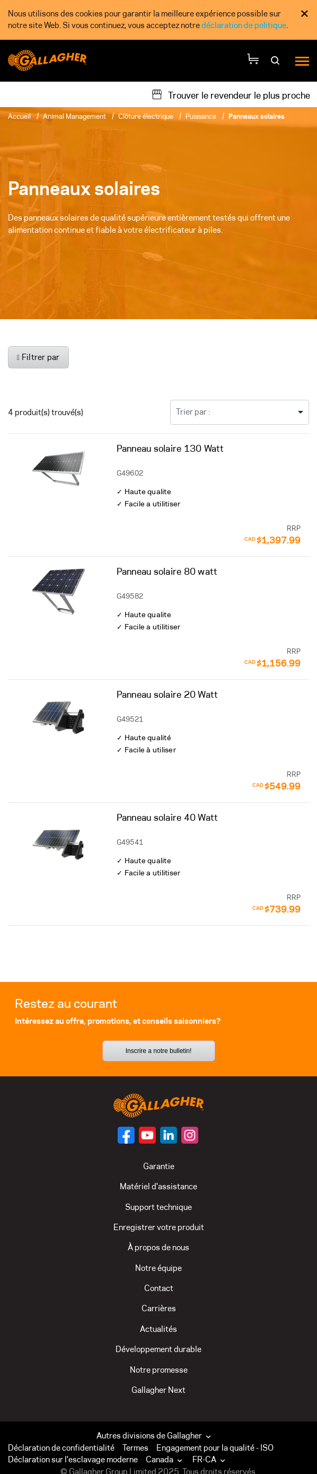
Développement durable (158, 1349)
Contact (158, 1288)
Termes (135, 1447)
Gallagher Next (158, 1390)
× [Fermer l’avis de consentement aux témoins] (304, 13)
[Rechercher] (276, 64)
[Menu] (302, 60)
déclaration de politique (243, 25)
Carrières (159, 1308)
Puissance (201, 116)
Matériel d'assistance (158, 1186)
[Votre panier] (253, 61)
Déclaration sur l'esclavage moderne (73, 1459)
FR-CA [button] (209, 1459)
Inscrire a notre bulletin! (159, 1051)
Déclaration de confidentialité (61, 1447)
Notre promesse (159, 1369)
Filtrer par (38, 357)
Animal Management (74, 116)
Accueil (19, 116)
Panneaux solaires (256, 116)
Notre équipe (158, 1268)
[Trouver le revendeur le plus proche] (230, 94)
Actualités (158, 1329)
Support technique (158, 1207)
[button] (166, 1460)
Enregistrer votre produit (158, 1227)
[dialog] (158, 20)
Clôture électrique (145, 116)
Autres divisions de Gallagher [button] (154, 1435)
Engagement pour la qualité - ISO (215, 1447)
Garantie (158, 1166)
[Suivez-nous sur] (126, 1135)
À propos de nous (158, 1247)
